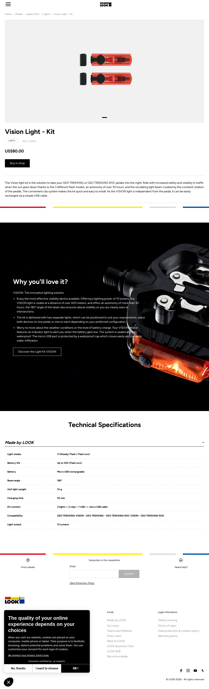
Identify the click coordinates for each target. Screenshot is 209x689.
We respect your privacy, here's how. (28, 655)
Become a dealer (117, 657)
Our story (113, 627)
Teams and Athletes (119, 632)
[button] (104, 441)
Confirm (129, 574)
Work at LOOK (116, 642)
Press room (114, 637)
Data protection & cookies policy (178, 632)
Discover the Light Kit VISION (37, 353)
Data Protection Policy (82, 583)
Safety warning (167, 621)
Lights (46, 14)
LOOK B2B (114, 652)
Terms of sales (167, 627)
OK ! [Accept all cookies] (75, 668)
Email (73, 566)
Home (8, 14)
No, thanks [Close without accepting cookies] (18, 668)
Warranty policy (168, 637)
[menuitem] (127, 637)
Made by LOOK (116, 621)
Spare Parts (33, 14)
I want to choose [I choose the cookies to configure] (47, 668)
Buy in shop (17, 163)
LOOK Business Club (120, 647)
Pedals (19, 14)
